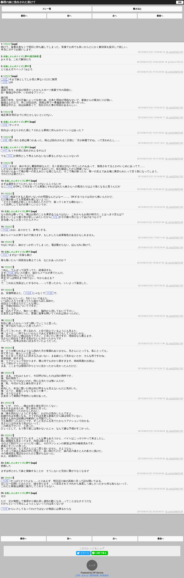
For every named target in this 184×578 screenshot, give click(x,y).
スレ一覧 (46, 9)
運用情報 (94, 575)
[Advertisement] (92, 30)
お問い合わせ (81, 575)
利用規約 (104, 575)
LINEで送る (101, 553)
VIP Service (97, 573)
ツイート (84, 553)
